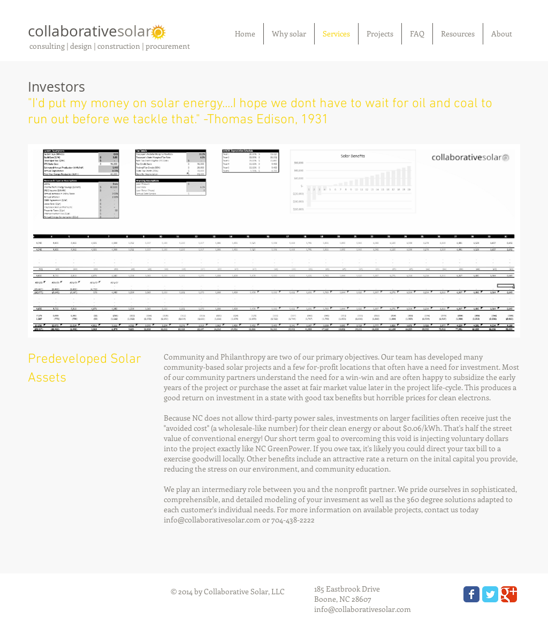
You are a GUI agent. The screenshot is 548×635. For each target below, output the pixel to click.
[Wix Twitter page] (490, 594)
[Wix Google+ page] (509, 594)
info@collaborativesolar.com (212, 519)
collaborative (89, 31)
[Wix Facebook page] (471, 594)
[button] (274, 241)
